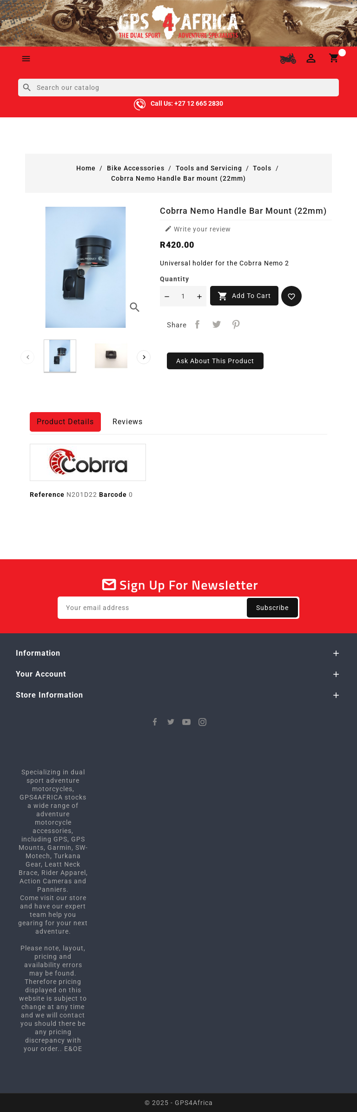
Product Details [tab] (65, 421)
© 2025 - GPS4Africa (179, 1102)
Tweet (217, 324)
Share (197, 324)
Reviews (127, 421)
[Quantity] (183, 296)
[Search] (178, 87)
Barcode (113, 494)
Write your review (198, 229)
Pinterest (236, 324)
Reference (47, 494)
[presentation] (27, 357)
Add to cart (244, 296)
